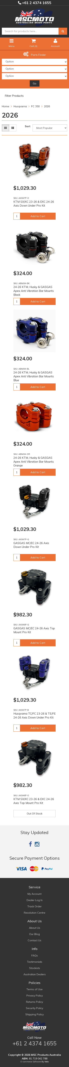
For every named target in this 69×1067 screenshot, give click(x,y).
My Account (34, 894)
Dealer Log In (35, 900)
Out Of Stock (34, 813)
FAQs (34, 955)
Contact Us (34, 940)
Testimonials (34, 961)
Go (34, 83)
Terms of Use (34, 989)
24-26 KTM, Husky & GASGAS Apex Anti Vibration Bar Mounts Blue (33, 376)
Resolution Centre (34, 912)
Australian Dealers (34, 974)
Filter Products (14, 95)
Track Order (34, 906)
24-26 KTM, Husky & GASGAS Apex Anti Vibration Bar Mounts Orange (33, 461)
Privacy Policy (34, 995)
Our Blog (34, 934)
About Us (34, 927)
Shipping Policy (34, 1014)
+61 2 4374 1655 (36, 2)
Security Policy (34, 1008)
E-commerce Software (31, 1061)
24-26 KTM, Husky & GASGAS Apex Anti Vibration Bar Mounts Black (33, 290)
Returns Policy (34, 1001)
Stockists (34, 968)
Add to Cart (37, 216)
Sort (27, 126)
